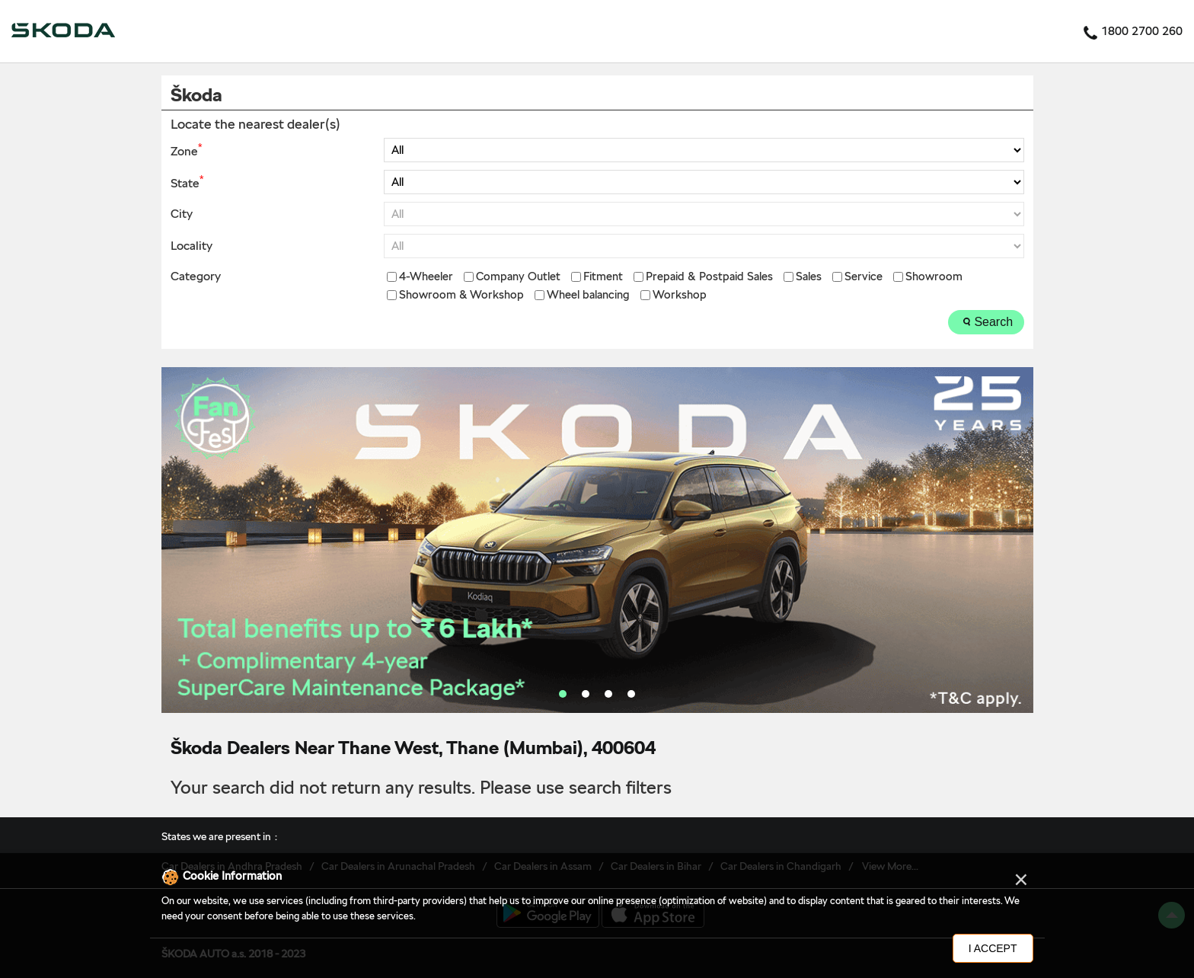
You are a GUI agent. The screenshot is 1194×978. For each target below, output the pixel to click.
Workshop (680, 295)
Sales (809, 276)
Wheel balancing (588, 295)
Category (196, 276)
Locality (191, 246)
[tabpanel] (597, 540)
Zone (186, 150)
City (182, 214)
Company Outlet (518, 276)
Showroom (934, 276)
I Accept (993, 948)
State (187, 182)
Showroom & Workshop (461, 295)
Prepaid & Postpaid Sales (709, 276)
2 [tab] (585, 694)
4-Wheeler (426, 276)
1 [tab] (563, 694)
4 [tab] (631, 694)
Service (863, 276)
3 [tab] (608, 694)
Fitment (603, 276)
